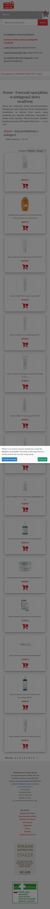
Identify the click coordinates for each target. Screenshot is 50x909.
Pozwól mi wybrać (9, 459)
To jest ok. (42, 459)
